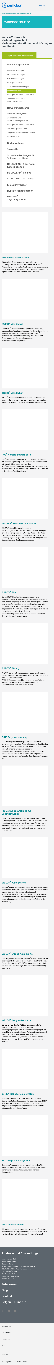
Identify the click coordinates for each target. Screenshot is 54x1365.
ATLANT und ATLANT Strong (20, 178)
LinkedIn (3, 1310)
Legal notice (6, 1333)
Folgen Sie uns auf (14, 1302)
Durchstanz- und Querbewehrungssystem (17, 119)
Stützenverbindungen (16, 74)
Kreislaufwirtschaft (17, 185)
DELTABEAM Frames (19, 172)
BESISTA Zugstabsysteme (16, 198)
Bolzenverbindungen (15, 70)
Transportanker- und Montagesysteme (16, 100)
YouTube (9, 1310)
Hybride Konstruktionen (20, 190)
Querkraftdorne (13, 137)
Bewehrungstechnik (18, 108)
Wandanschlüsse (14, 90)
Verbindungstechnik (26, 13)
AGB (3, 1345)
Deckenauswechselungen (18, 86)
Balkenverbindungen (15, 78)
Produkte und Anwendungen (10, 13)
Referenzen (9, 1284)
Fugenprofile (12, 149)
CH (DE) (42, 5)
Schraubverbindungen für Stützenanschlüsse (21, 157)
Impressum (6, 1339)
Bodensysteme (15, 143)
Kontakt (7, 1296)
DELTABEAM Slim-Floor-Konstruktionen (21, 165)
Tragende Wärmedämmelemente (21, 133)
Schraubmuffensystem (17, 114)
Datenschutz (6, 1326)
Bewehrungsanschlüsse (17, 129)
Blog (5, 1290)
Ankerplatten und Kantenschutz (20, 95)
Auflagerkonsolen (14, 82)
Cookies (5, 1354)
